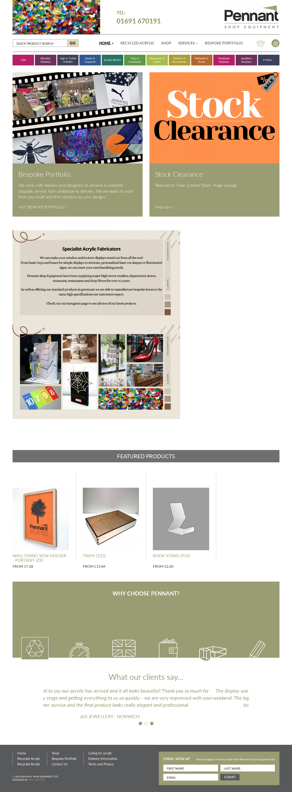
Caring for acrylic (100, 753)
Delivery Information (102, 758)
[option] (146, 703)
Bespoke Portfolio (224, 43)
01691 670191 (139, 17)
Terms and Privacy (101, 764)
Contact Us (60, 764)
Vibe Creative (36, 779)
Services (188, 43)
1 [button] (141, 724)
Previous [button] (40, 703)
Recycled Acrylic (137, 43)
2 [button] (147, 724)
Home (106, 43)
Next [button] (252, 703)
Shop (166, 43)
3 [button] (152, 724)
